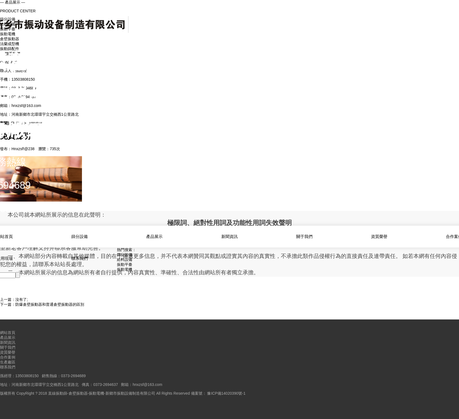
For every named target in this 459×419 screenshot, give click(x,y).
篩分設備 (79, 236)
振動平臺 (124, 264)
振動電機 (124, 269)
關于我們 (304, 236)
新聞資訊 (229, 236)
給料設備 (124, 259)
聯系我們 (79, 258)
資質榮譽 (379, 236)
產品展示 (154, 236)
